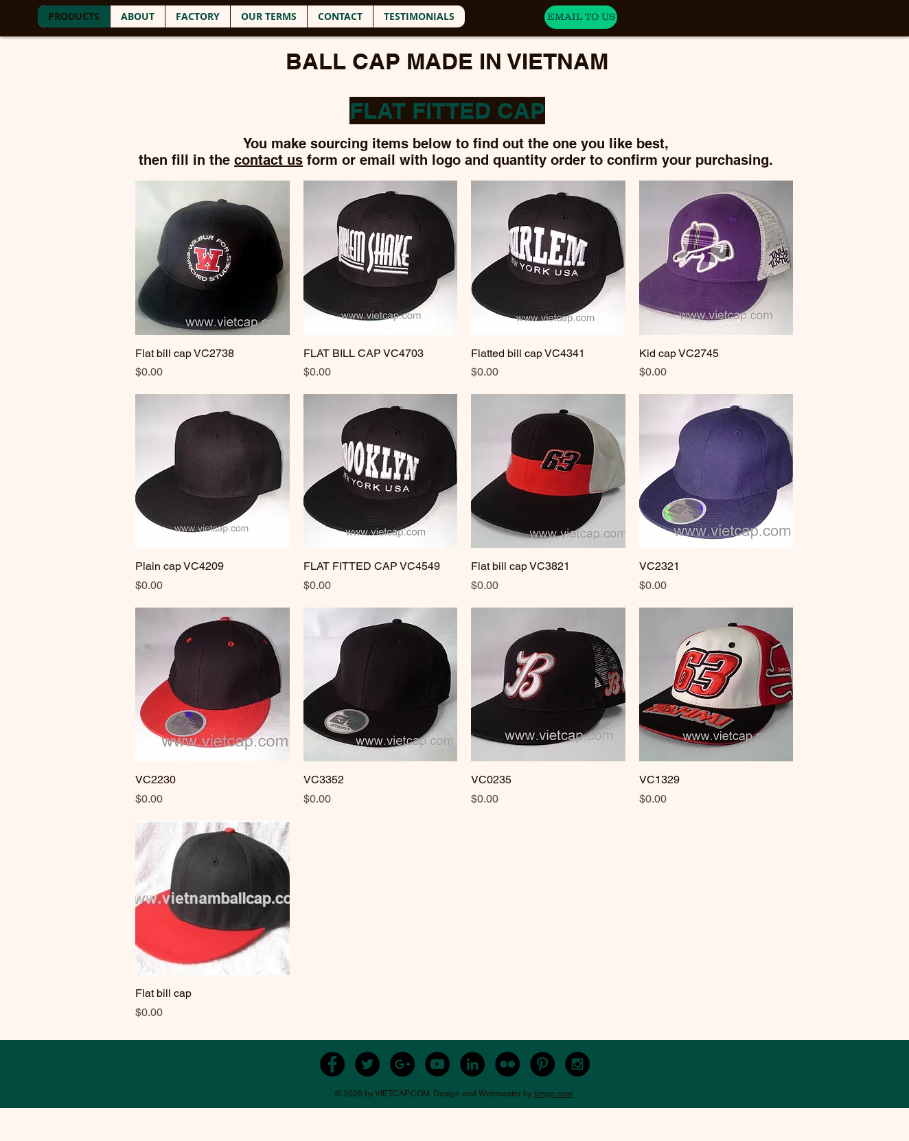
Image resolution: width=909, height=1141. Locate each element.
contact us (268, 160)
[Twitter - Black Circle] (367, 1064)
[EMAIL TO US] (580, 17)
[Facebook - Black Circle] (332, 1064)
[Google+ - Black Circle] (402, 1064)
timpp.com (553, 1093)
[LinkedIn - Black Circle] (472, 1064)
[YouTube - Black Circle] (437, 1064)
